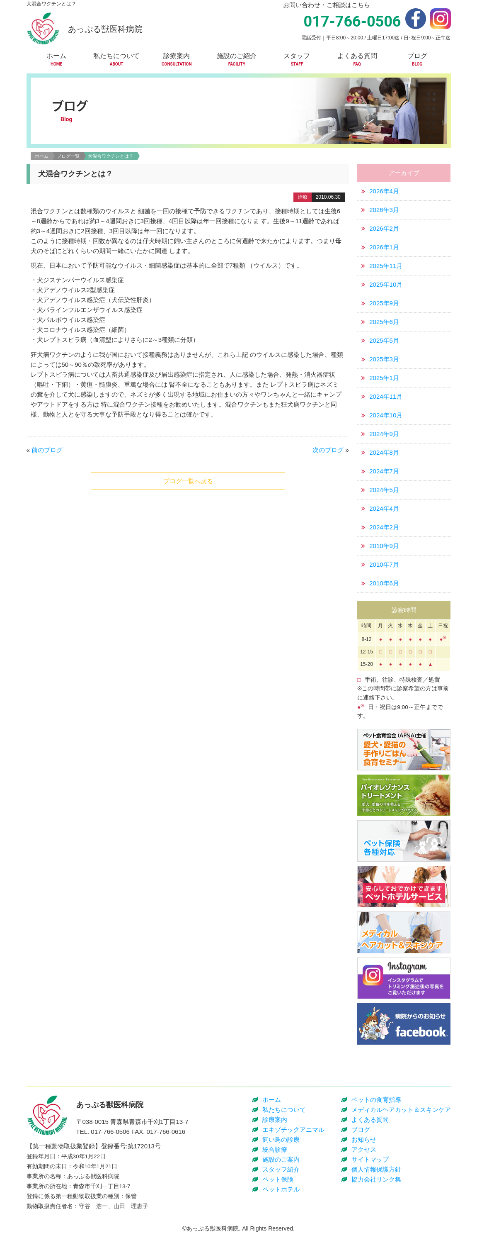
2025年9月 (384, 303)
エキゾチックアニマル (293, 1129)
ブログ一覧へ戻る (188, 481)
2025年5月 (384, 340)
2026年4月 (384, 191)
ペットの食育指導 (376, 1099)
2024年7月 (384, 471)
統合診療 (274, 1149)
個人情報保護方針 (376, 1169)
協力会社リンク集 (376, 1179)
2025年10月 (385, 284)
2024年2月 (384, 527)
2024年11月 (385, 396)
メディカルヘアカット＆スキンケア (401, 1109)
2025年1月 (384, 377)
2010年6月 (384, 583)
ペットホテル (281, 1189)
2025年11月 (385, 265)
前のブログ (47, 449)
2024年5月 (384, 489)
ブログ (360, 1129)
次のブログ (328, 449)
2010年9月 (384, 545)
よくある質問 (370, 1119)
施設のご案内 (281, 1159)
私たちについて (284, 1109)
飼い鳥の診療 (281, 1139)
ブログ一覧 (68, 156)
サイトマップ (370, 1159)
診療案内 (274, 1119)
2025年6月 (384, 321)
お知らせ (363, 1139)
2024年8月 (384, 452)
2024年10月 (385, 415)
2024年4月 (384, 508)
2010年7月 (384, 564)
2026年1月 (384, 247)
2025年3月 (384, 359)
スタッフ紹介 (281, 1169)
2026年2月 (384, 228)
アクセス (363, 1149)
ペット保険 (277, 1179)
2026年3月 (384, 209)
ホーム (41, 156)
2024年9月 (384, 433)
